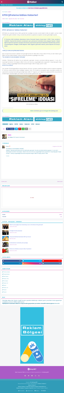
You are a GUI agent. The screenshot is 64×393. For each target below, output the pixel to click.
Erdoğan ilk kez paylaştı (16, 230)
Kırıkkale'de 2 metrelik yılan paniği (19, 243)
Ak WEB (32, 197)
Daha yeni (4, 181)
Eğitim (9, 11)
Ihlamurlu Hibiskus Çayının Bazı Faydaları (20, 249)
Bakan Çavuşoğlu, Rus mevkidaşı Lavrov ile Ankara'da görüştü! (26, 224)
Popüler (4, 221)
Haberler (27, 124)
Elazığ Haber (6, 274)
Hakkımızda (29, 390)
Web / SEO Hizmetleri (7, 5)
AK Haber (5, 281)
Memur (38, 124)
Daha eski (59, 181)
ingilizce (16, 379)
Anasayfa (21, 390)
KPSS (32, 124)
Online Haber (6, 272)
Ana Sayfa (4, 11)
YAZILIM (32, 216)
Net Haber (5, 276)
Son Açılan (11, 221)
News (32, 383)
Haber (21, 124)
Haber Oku (5, 278)
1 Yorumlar (21, 18)
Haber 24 (5, 283)
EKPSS (16, 124)
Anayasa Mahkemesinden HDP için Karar (20, 236)
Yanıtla (7, 156)
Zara (9, 135)
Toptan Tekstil (29, 388)
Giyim (29, 385)
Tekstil (28, 386)
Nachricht (24, 383)
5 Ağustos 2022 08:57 (57, 146)
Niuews (19, 383)
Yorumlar (19, 221)
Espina (35, 383)
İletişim (37, 390)
